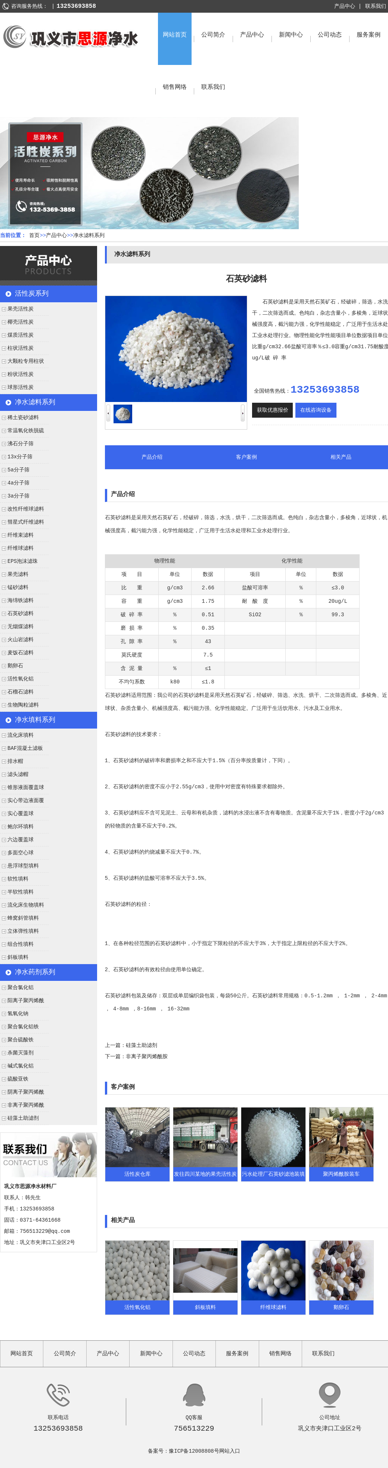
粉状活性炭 (20, 374)
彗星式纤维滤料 (25, 522)
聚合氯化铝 (20, 988)
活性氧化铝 (20, 679)
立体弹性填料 (23, 931)
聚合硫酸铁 (20, 1040)
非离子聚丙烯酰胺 (22, 1107)
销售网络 (175, 87)
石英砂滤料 (20, 614)
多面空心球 (20, 853)
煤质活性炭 (20, 335)
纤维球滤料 (20, 548)
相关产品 (340, 457)
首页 (34, 236)
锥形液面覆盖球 (25, 788)
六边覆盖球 (20, 840)
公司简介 (213, 35)
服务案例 (369, 35)
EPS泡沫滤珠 (22, 561)
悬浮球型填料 (23, 866)
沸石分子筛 (20, 444)
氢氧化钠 (17, 1014)
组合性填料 (20, 944)
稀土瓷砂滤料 (23, 418)
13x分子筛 (19, 457)
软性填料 (17, 879)
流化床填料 (20, 735)
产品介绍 (152, 457)
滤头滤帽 (17, 774)
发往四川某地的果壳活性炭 (205, 1174)
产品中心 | (347, 6)
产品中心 (252, 35)
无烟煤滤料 (20, 627)
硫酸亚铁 (17, 1079)
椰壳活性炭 (20, 322)
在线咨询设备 (316, 410)
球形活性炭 (20, 387)
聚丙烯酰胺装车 (341, 1174)
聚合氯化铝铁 (23, 1027)
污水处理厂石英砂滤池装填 (273, 1174)
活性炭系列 (32, 293)
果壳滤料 (17, 574)
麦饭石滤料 (20, 653)
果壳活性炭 (20, 309)
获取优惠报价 (272, 410)
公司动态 (330, 35)
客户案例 (246, 457)
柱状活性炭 (20, 348)
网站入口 (229, 1451)
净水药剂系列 (35, 972)
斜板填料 (17, 957)
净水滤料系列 (89, 236)
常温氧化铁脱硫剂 (22, 432)
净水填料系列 (35, 720)
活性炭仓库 (137, 1174)
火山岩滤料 (20, 640)
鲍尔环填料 (20, 827)
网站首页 (175, 35)
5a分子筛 (18, 470)
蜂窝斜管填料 (23, 918)
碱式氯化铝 (20, 1066)
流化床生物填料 (25, 905)
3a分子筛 (18, 496)
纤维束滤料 (20, 535)
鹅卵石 (15, 666)
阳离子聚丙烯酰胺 (22, 1002)
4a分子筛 (18, 483)
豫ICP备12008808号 (194, 1451)
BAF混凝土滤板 (25, 748)
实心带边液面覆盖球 (22, 802)
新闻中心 (291, 35)
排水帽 (15, 761)
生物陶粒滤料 (23, 705)
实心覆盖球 (20, 814)
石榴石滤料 (20, 692)
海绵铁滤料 (20, 601)
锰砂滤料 (17, 587)
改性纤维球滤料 (25, 509)
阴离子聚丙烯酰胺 (22, 1094)
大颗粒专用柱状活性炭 (22, 363)
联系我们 (375, 6)
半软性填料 (20, 892)
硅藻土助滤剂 (23, 1118)
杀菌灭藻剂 (20, 1053)
